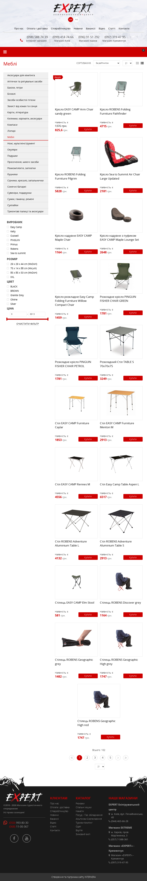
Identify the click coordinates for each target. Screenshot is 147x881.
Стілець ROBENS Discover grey (120, 602)
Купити (88, 129)
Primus (14, 244)
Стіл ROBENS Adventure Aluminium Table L (71, 543)
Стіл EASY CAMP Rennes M (72, 484)
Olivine (13, 299)
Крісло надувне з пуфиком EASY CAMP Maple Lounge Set (119, 238)
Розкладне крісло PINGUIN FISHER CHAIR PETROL (73, 364)
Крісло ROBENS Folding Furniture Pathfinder (115, 111)
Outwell (14, 235)
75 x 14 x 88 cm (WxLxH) (23, 268)
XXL (12, 277)
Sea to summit (18, 253)
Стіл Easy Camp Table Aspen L (119, 484)
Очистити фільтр (27, 323)
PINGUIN (15, 240)
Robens (14, 248)
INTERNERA (90, 876)
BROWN (14, 290)
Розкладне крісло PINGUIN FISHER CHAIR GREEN (118, 299)
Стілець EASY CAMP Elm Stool (74, 602)
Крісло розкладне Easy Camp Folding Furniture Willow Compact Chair (74, 301)
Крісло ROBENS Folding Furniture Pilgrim (70, 176)
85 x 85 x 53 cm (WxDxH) (23, 272)
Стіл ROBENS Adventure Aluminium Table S (116, 543)
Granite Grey (17, 295)
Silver (13, 303)
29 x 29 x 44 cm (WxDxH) (23, 264)
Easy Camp (16, 227)
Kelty (12, 231)
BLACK (13, 286)
